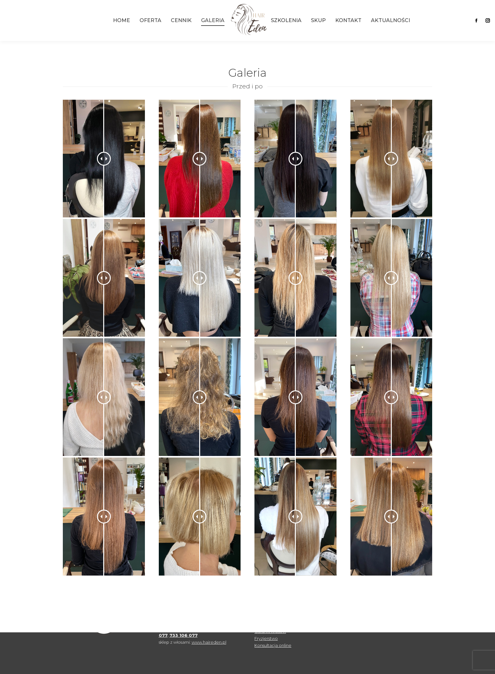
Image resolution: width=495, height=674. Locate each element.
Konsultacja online (272, 645)
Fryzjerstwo (266, 638)
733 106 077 (184, 635)
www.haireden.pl (209, 642)
